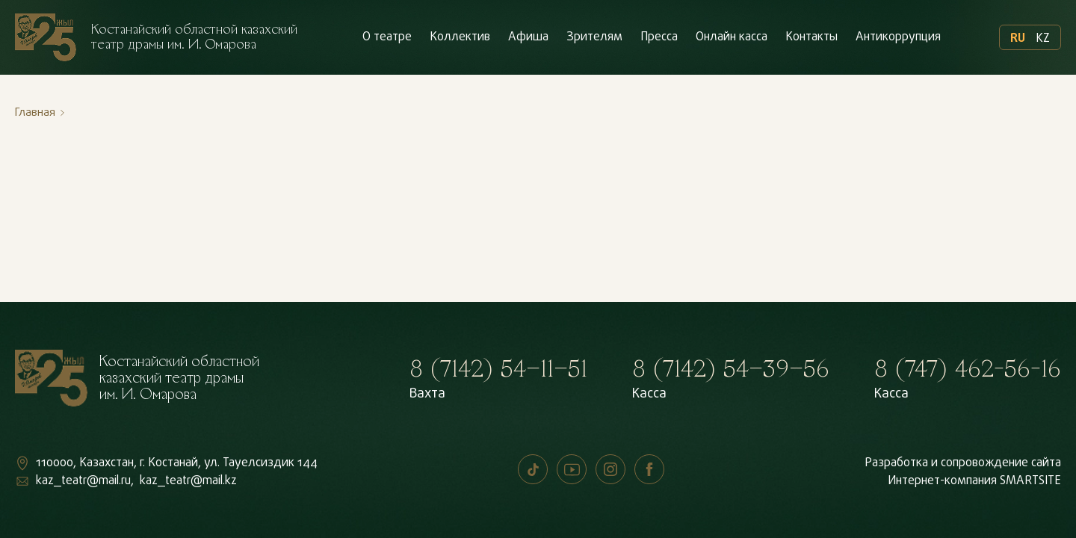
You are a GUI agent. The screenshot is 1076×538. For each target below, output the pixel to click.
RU (1017, 37)
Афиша (528, 37)
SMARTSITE (1030, 481)
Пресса (659, 37)
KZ (1043, 37)
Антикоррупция (898, 37)
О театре (387, 37)
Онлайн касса (731, 37)
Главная (35, 113)
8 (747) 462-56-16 (967, 369)
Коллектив (460, 37)
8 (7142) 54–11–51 (498, 369)
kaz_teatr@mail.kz (188, 481)
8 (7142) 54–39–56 (730, 369)
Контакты (811, 37)
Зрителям (594, 37)
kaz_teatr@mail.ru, (85, 481)
